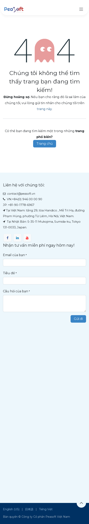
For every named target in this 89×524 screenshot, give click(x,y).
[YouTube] (27, 238)
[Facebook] (7, 238)
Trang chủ (44, 143)
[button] (81, 503)
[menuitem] (11, 509)
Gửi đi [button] (78, 319)
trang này (44, 109)
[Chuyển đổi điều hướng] (81, 9)
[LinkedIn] (17, 238)
